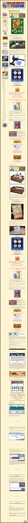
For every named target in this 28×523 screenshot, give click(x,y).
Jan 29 (4, 108)
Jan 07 (4, 95)
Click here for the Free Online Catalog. (17, 399)
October (4, 116)
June (3, 113)
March (4, 111)
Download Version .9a (17, 502)
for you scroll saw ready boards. (17, 160)
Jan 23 (4, 104)
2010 (3, 82)
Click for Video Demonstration (21, 136)
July (3, 114)
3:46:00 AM (14, 347)
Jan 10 (4, 97)
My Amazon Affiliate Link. (17, 330)
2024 (3, 120)
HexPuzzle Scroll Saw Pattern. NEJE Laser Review (16, 12)
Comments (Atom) (13, 351)
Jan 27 (4, 107)
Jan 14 (4, 99)
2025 (3, 121)
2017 (3, 87)
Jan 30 (4, 109)
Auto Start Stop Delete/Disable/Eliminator (21, 334)
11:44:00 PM (14, 164)
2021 (3, 118)
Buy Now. (17, 129)
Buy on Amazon (17, 66)
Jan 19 (4, 102)
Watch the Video (17, 235)
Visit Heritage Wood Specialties (17, 159)
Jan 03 (4, 92)
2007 (3, 80)
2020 (3, 89)
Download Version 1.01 (17, 475)
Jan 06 (4, 94)
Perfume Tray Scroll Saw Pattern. (13, 165)
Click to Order (17, 250)
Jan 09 (4, 96)
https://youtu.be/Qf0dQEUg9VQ (13, 344)
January (4, 90)
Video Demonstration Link (17, 84)
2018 (3, 88)
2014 (3, 85)
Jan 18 (4, 101)
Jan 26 (4, 106)
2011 (3, 83)
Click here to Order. (17, 281)
